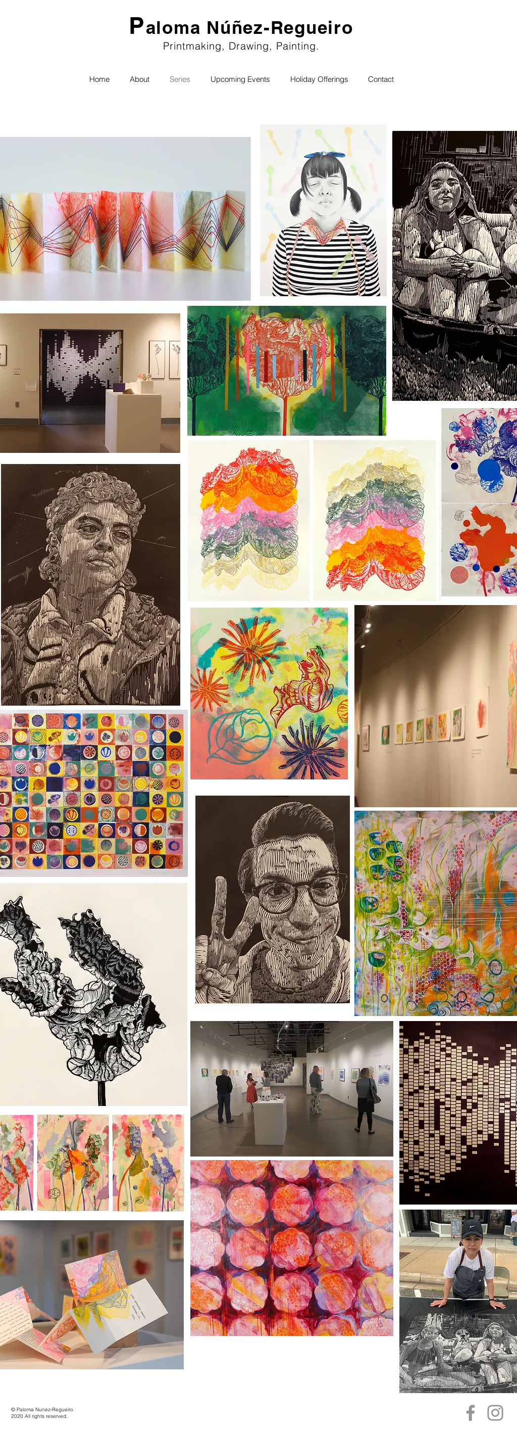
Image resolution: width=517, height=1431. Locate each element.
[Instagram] (495, 1412)
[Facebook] (470, 1412)
